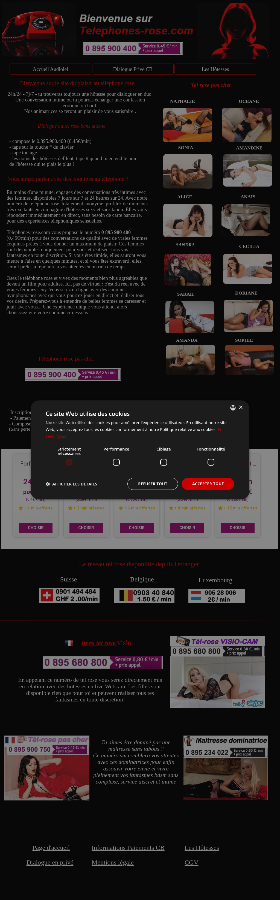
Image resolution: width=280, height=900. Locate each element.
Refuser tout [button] (152, 483)
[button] (71, 483)
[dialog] (140, 450)
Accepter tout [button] (208, 483)
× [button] (240, 408)
